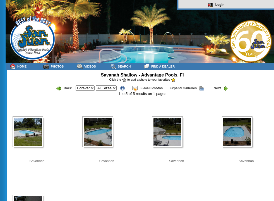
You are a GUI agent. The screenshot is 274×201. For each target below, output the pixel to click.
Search (120, 66)
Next (221, 88)
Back (64, 88)
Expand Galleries (187, 88)
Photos (53, 66)
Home (18, 66)
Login (216, 5)
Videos (86, 66)
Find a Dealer (159, 66)
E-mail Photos (147, 88)
